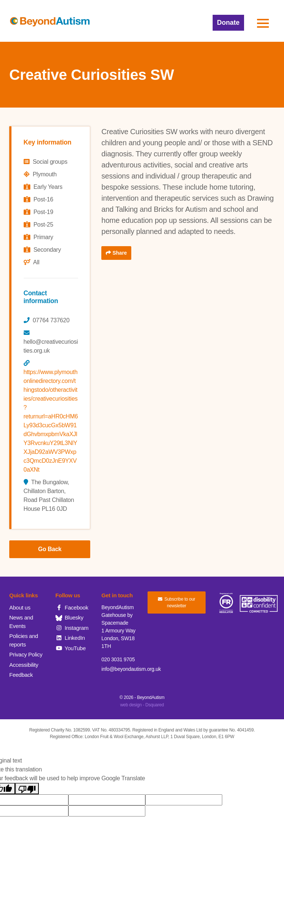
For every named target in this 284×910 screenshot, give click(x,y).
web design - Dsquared (142, 704)
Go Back (49, 549)
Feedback (21, 675)
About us (19, 607)
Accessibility (23, 665)
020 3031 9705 (118, 659)
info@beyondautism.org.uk (131, 669)
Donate (228, 22)
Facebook (71, 607)
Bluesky (69, 617)
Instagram (72, 628)
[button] (263, 23)
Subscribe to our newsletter (176, 602)
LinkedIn (70, 638)
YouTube (70, 648)
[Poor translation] (27, 788)
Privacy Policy (26, 654)
